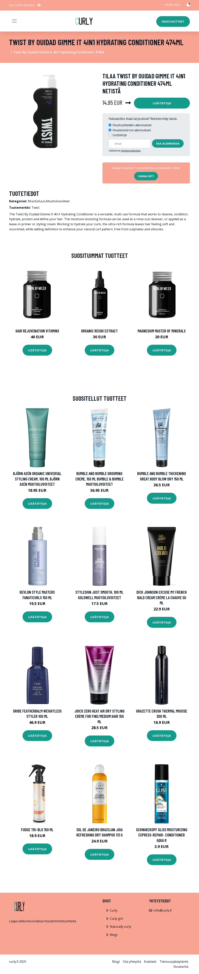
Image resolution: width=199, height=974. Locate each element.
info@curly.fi (172, 4)
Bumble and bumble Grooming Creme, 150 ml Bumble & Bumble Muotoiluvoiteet (99, 479)
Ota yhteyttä (132, 961)
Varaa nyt (146, 176)
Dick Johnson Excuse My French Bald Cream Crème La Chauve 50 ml (161, 597)
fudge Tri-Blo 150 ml (37, 829)
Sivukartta (180, 966)
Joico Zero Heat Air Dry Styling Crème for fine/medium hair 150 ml (99, 716)
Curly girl (116, 918)
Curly (113, 910)
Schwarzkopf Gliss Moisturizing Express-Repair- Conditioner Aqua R (161, 835)
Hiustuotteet (173, 21)
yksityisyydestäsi (131, 150)
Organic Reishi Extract (99, 330)
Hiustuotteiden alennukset (132, 125)
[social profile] (39, 5)
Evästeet (150, 961)
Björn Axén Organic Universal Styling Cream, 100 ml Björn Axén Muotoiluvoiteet (37, 479)
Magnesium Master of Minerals (162, 330)
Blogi (113, 935)
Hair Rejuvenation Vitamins (37, 330)
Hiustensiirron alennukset (132, 130)
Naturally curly (120, 926)
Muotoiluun (36, 201)
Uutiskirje (120, 135)
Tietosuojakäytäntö (174, 961)
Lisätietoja (162, 103)
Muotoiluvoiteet (58, 201)
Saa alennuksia (168, 143)
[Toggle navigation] (14, 21)
